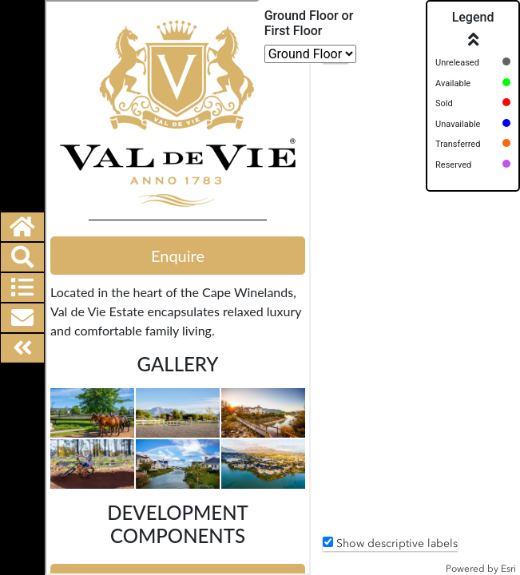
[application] (415, 287)
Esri (508, 568)
